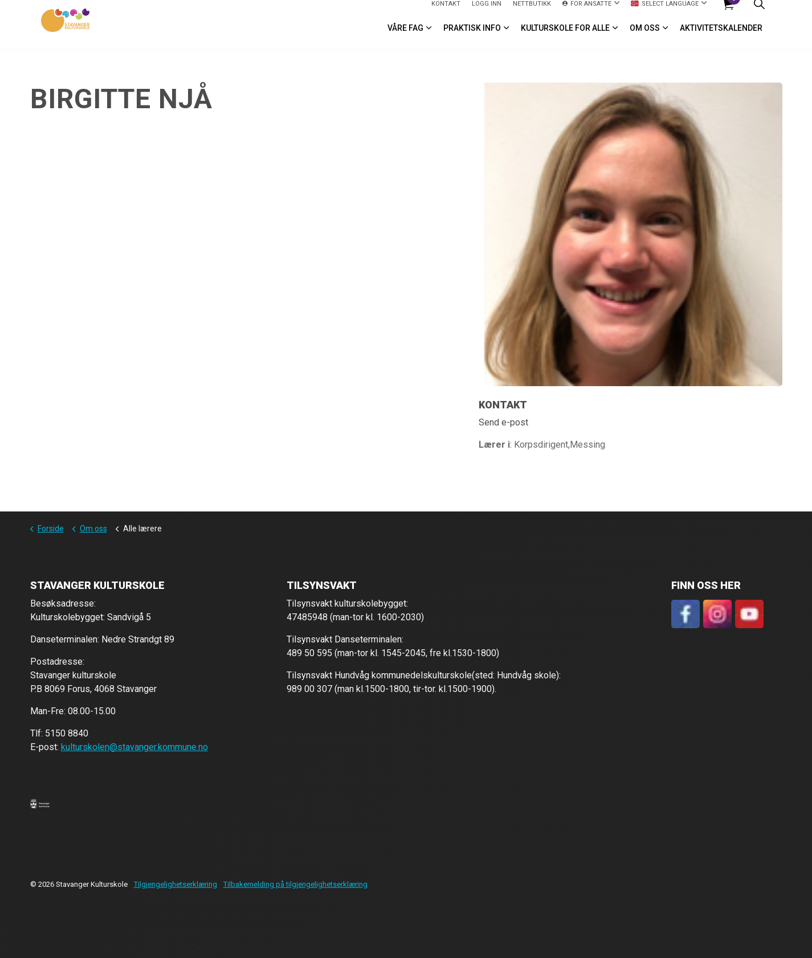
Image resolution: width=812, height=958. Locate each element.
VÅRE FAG (405, 36)
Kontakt (445, 11)
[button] (40, 803)
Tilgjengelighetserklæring (175, 884)
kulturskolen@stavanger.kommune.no (134, 747)
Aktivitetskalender (721, 36)
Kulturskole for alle (565, 36)
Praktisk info (472, 36)
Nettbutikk (532, 11)
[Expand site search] (759, 12)
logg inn (486, 11)
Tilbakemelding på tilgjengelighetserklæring (295, 884)
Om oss (645, 36)
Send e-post (503, 422)
